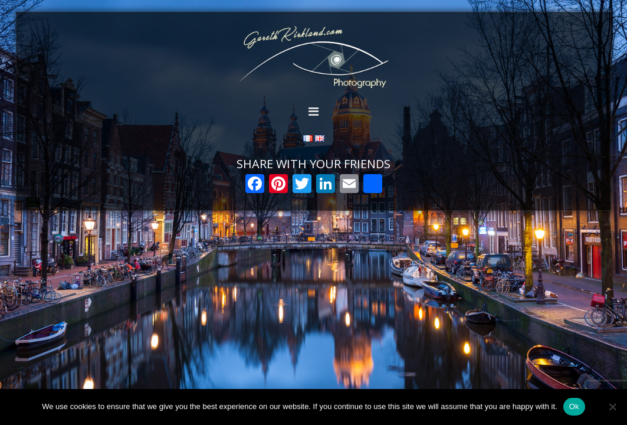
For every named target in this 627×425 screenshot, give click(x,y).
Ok (574, 406)
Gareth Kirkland (313, 57)
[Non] (612, 407)
